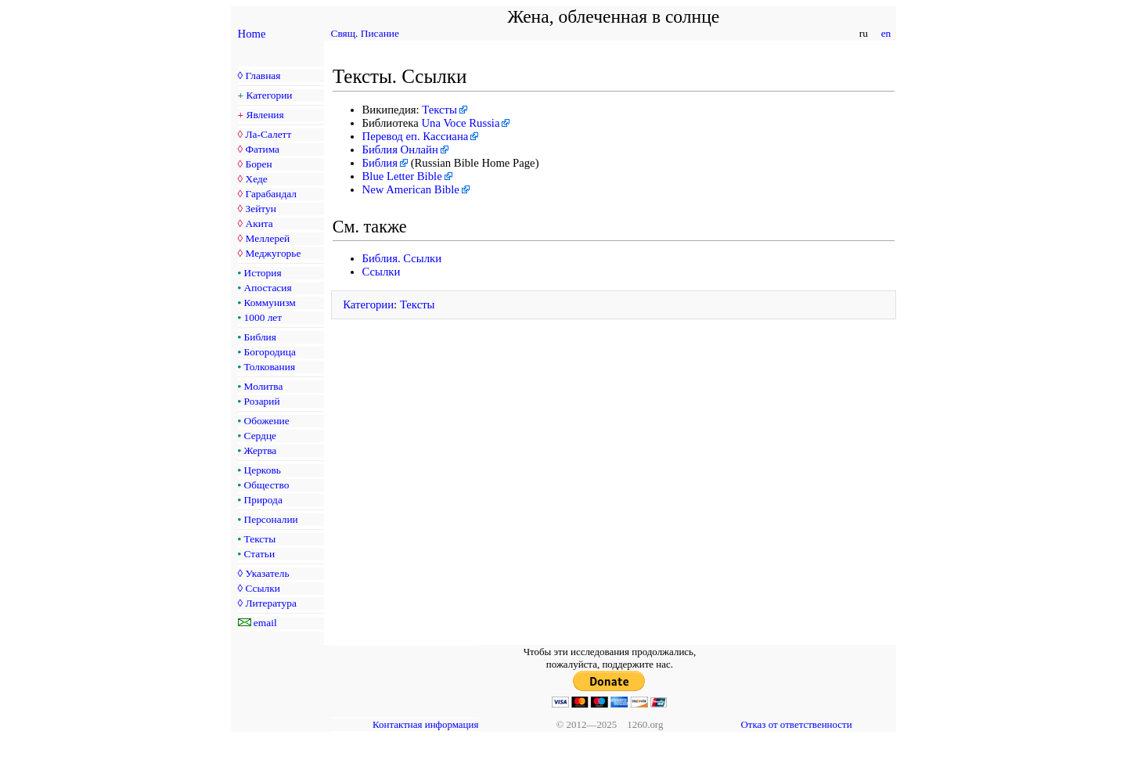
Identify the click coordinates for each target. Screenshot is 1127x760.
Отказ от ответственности (796, 724)
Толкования (269, 367)
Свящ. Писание (365, 33)
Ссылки (262, 588)
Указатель (267, 573)
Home (252, 33)
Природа (263, 500)
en (885, 33)
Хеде (256, 179)
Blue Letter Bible (402, 176)
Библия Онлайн (400, 149)
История (263, 273)
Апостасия (268, 288)
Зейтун (260, 208)
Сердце (260, 435)
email (265, 623)
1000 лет (263, 317)
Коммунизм (270, 302)
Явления (265, 115)
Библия (260, 337)
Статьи (259, 554)
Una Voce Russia (460, 123)
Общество (267, 485)
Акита (258, 223)
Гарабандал (270, 194)
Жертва (260, 450)
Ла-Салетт (268, 134)
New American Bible (410, 189)
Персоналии (271, 519)
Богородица (270, 352)
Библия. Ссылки (402, 258)
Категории (270, 95)
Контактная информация (425, 724)
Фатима (262, 149)
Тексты (260, 539)
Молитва (263, 386)
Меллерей (267, 238)
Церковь (262, 470)
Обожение (267, 421)
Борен (258, 164)
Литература (270, 603)
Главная (262, 75)
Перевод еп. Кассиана (415, 136)
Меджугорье (273, 253)
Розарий (262, 401)
